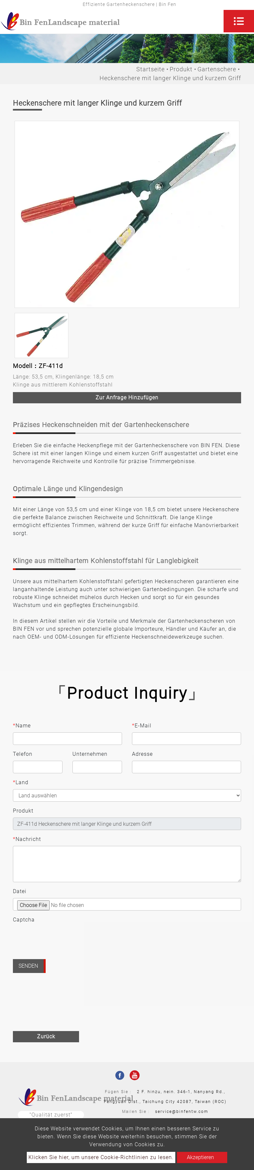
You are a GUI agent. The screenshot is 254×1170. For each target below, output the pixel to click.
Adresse (142, 754)
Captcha (24, 920)
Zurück (46, 1036)
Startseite (150, 69)
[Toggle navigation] (239, 21)
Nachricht (27, 839)
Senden (28, 966)
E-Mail (141, 726)
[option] (127, 214)
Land (20, 782)
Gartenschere (216, 69)
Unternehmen (89, 754)
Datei (19, 891)
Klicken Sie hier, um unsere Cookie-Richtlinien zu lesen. (101, 1157)
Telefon (22, 754)
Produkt (181, 69)
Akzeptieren (200, 1157)
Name (22, 726)
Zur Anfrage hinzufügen (127, 397)
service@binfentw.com (181, 1111)
